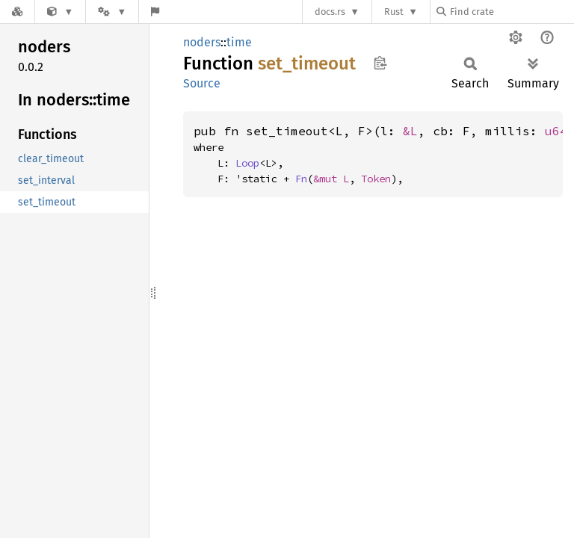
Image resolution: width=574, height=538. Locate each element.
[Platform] (112, 11)
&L (410, 130)
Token (376, 178)
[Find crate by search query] (511, 11)
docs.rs (330, 11)
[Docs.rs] (17, 11)
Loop (247, 163)
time (239, 42)
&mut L (331, 178)
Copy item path (380, 62)
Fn (301, 178)
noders (201, 42)
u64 (556, 130)
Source (201, 83)
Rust (394, 11)
